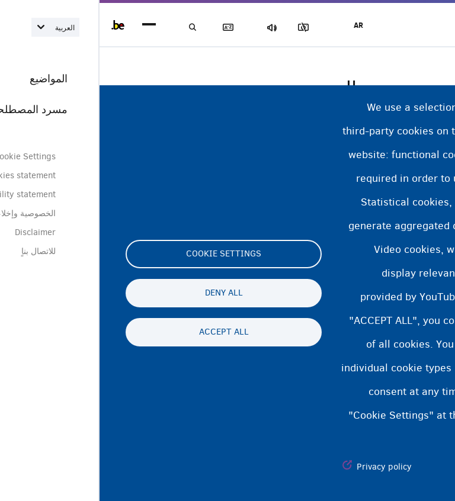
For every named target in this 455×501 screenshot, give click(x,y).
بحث (95, 27)
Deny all (124, 293)
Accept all (124, 332)
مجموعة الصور (218, 27)
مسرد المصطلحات (136, 27)
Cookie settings (124, 254)
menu (49, 25)
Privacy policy (284, 467)
